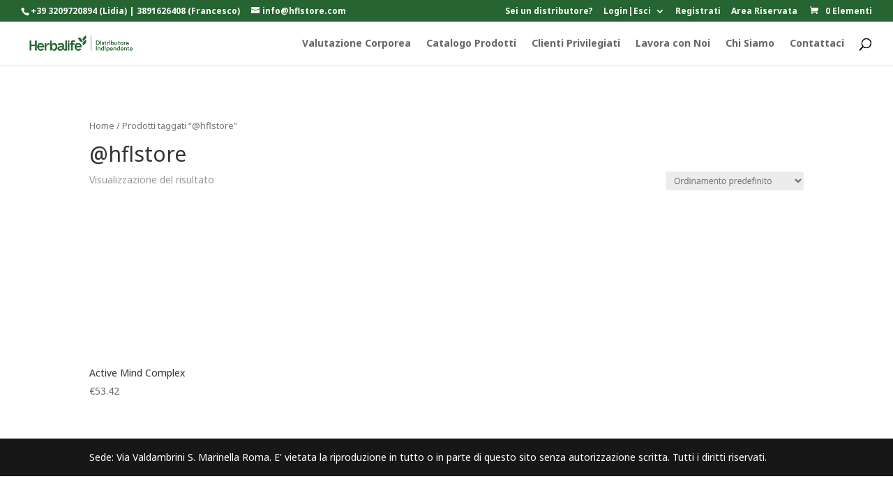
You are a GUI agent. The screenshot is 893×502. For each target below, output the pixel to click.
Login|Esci (627, 12)
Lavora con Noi (673, 44)
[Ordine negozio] (735, 181)
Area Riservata (764, 12)
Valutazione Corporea (356, 44)
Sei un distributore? (549, 12)
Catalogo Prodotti (471, 44)
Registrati (698, 12)
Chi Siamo (750, 44)
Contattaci (817, 44)
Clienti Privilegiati (576, 44)
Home (101, 125)
